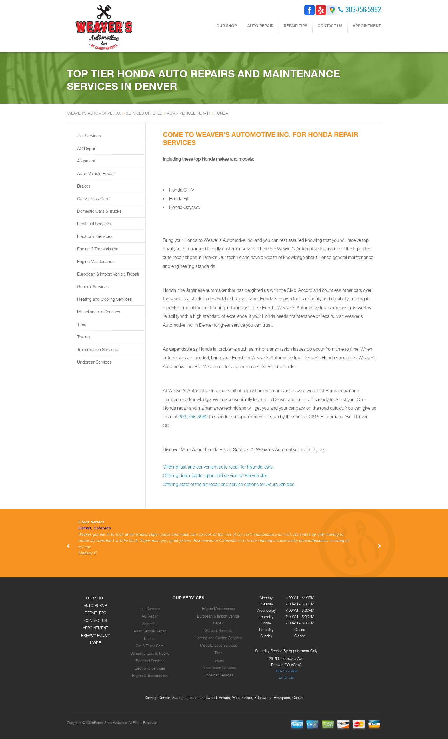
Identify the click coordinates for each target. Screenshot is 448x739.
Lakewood (208, 697)
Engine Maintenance (95, 261)
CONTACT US (329, 26)
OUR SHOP (226, 26)
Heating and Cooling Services (104, 299)
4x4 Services (88, 135)
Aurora (177, 697)
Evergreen (282, 697)
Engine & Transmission (97, 248)
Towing (83, 336)
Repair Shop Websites (110, 723)
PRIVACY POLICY (95, 635)
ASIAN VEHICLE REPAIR (188, 113)
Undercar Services (93, 361)
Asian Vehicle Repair (95, 173)
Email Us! (286, 677)
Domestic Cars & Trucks (98, 211)
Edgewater (262, 697)
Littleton (191, 697)
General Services (92, 286)
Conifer (297, 697)
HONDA (221, 113)
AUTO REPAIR (260, 26)
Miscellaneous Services (98, 311)
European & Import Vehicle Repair (107, 273)
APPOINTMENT (367, 26)
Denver (164, 697)
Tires (81, 324)
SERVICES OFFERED (144, 113)
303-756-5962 (363, 9)
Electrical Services (93, 223)
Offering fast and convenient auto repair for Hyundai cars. (218, 467)
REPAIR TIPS (295, 26)
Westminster (242, 697)
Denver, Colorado (94, 528)
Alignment (85, 160)
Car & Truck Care (92, 198)
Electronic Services (94, 236)
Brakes (83, 185)
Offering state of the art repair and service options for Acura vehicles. (229, 484)
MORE (95, 642)
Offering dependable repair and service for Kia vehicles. (216, 475)
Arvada (224, 697)
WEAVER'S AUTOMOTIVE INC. (94, 113)
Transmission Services (97, 349)
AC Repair (86, 148)
